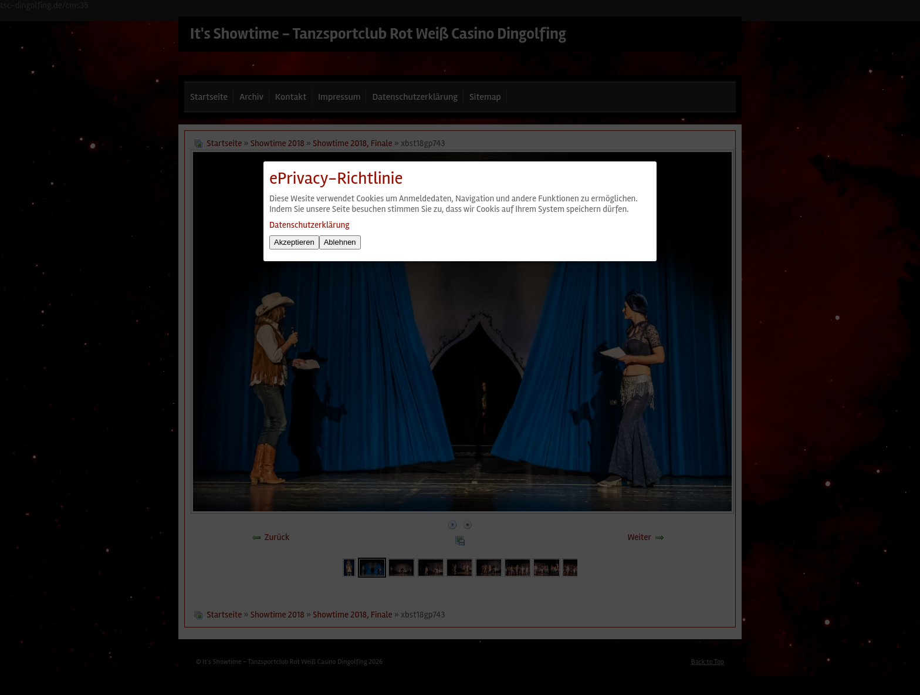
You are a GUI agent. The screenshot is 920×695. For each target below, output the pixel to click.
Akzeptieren (294, 242)
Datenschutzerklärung (309, 225)
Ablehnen (340, 242)
